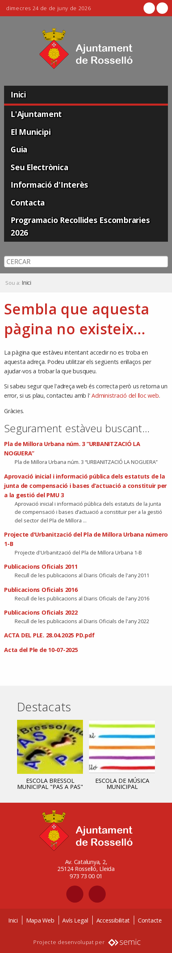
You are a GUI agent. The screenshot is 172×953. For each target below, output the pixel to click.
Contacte (150, 920)
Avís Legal (75, 920)
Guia (19, 149)
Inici (18, 94)
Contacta (28, 202)
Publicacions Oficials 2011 (41, 566)
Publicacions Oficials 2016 (41, 589)
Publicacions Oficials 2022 (41, 612)
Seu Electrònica (39, 167)
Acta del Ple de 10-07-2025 (41, 650)
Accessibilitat (113, 920)
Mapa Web (40, 920)
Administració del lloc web (125, 395)
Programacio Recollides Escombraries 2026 (80, 226)
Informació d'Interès (49, 184)
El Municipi (30, 131)
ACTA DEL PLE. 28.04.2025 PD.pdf (49, 635)
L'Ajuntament (36, 113)
